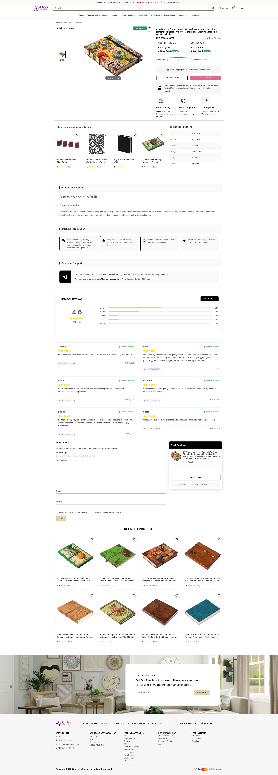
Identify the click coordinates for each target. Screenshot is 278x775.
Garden (115, 15)
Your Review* (62, 460)
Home (58, 22)
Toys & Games (170, 15)
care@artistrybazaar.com (109, 279)
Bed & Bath (144, 15)
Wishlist (223, 8)
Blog (91, 739)
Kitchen (105, 15)
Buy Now (196, 477)
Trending (195, 741)
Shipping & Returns (165, 735)
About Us (93, 737)
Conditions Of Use (165, 741)
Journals (78, 22)
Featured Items (197, 738)
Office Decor (156, 15)
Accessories (184, 15)
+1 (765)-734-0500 (65, 748)
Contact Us (94, 742)
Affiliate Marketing (97, 745)
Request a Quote (172, 78)
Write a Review (209, 299)
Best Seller (196, 735)
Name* (59, 491)
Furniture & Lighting (129, 15)
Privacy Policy (164, 738)
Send (61, 519)
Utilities (195, 15)
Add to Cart (205, 78)
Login (242, 8)
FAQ (159, 744)
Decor (82, 15)
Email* (59, 502)
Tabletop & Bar (93, 15)
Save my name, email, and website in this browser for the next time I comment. (91, 512)
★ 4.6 (59, 28)
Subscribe (201, 692)
